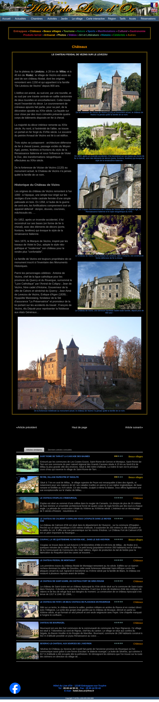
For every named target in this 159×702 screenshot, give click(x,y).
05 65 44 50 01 (70, 688)
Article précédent (26, 427)
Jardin (64, 18)
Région (112, 18)
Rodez (29, 75)
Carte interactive (95, 18)
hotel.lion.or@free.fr (83, 690)
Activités (52, 18)
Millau (63, 71)
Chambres (37, 18)
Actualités (20, 18)
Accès (132, 18)
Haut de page (79, 427)
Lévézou (39, 71)
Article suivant (134, 427)
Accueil (6, 18)
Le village (77, 18)
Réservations (148, 18)
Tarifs (123, 18)
